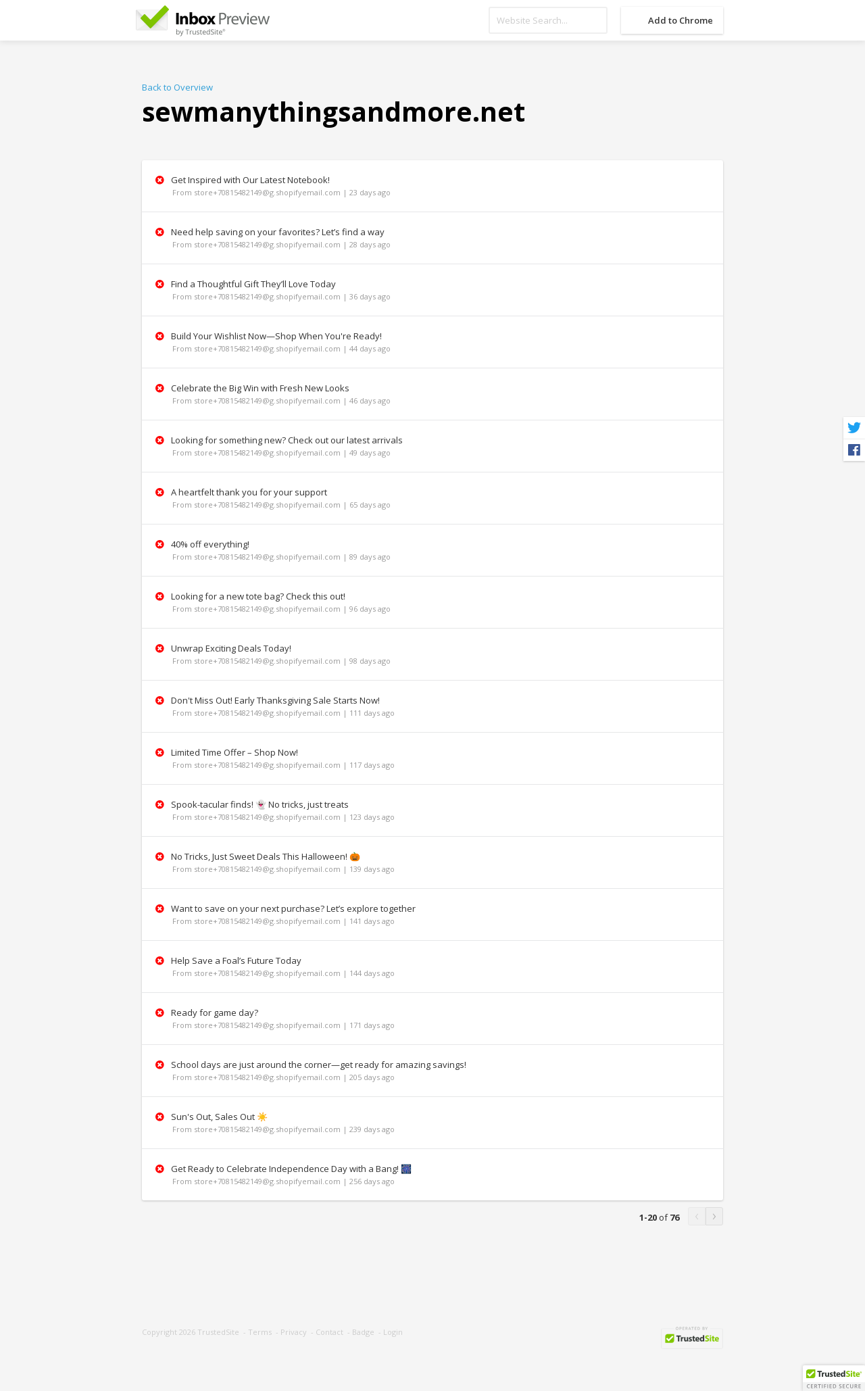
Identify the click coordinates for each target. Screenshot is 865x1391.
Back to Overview (177, 87)
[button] (834, 1378)
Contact (329, 1332)
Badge (363, 1332)
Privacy (293, 1332)
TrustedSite (218, 1332)
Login (393, 1332)
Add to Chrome (680, 20)
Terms (260, 1332)
